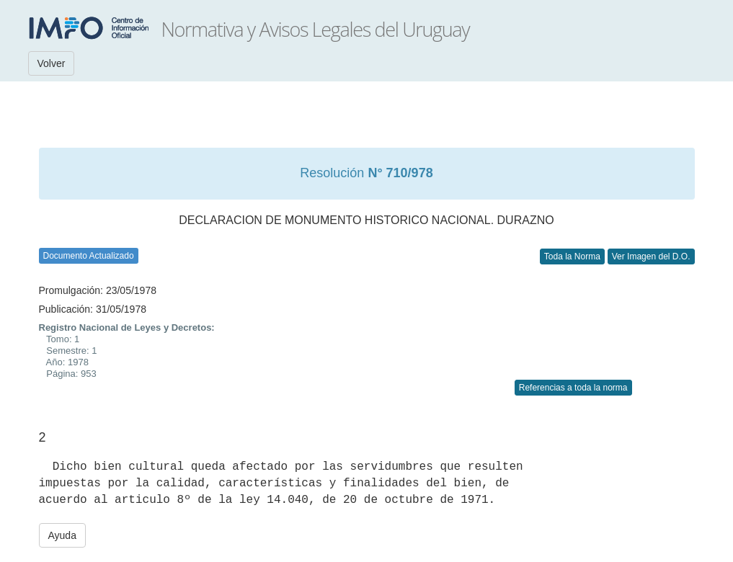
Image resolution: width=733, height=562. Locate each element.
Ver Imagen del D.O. (651, 256)
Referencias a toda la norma (573, 388)
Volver (51, 63)
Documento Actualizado (88, 256)
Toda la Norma (572, 256)
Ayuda (62, 535)
